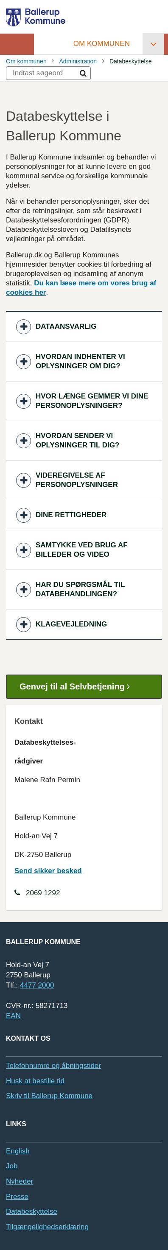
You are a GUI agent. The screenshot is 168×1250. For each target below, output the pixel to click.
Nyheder (19, 1181)
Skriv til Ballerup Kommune (49, 1096)
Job (11, 1166)
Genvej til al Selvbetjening (78, 687)
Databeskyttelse (31, 1211)
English (18, 1151)
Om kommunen (101, 44)
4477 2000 (37, 985)
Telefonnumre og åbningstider (53, 1066)
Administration (78, 61)
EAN (13, 1016)
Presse (17, 1197)
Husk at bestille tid (35, 1081)
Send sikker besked (48, 871)
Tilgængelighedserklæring (47, 1227)
